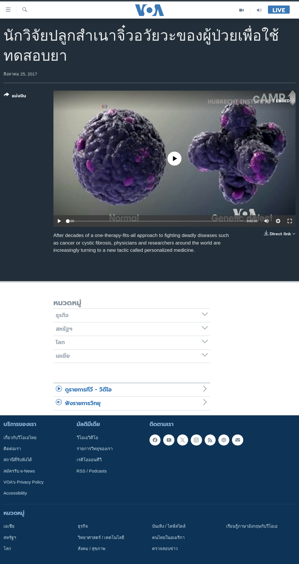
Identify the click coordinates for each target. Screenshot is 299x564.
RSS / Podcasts (92, 471)
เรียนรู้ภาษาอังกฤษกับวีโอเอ (252, 526)
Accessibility (15, 493)
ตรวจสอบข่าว (165, 548)
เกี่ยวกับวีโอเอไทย (20, 437)
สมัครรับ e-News (19, 471)
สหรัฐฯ (9, 537)
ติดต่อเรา (12, 448)
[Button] (15, 97)
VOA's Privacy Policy (23, 482)
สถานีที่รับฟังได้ (17, 459)
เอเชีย (9, 526)
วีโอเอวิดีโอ (87, 437)
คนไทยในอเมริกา (168, 537)
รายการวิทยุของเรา (95, 448)
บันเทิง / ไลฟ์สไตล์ (168, 526)
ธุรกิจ (83, 526)
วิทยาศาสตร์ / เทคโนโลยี (101, 537)
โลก (7, 548)
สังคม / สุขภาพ (91, 548)
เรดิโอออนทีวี (89, 459)
